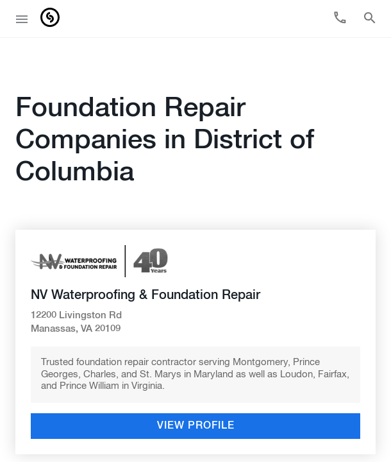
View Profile (196, 398)
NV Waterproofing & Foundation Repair (145, 267)
